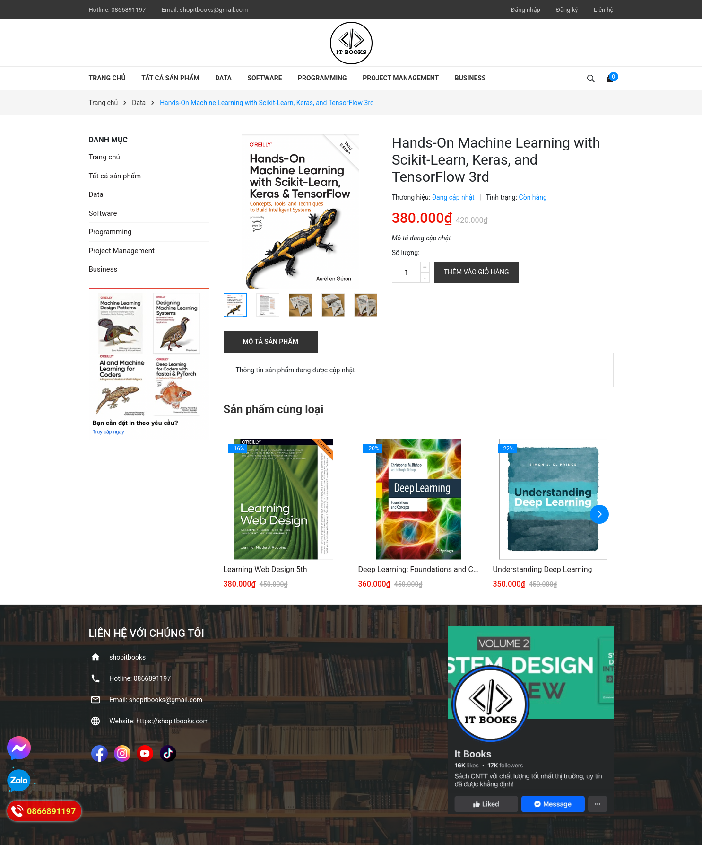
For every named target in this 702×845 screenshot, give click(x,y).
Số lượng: (406, 252)
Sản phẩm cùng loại (274, 409)
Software (265, 78)
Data (223, 78)
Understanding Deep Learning (542, 569)
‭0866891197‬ (129, 9)
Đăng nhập (525, 9)
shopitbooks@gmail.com (214, 9)
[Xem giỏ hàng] (610, 78)
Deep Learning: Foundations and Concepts (418, 569)
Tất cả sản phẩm (170, 78)
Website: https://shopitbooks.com (159, 721)
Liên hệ (604, 9)
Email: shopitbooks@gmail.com (155, 700)
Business (470, 78)
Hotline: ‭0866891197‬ (140, 678)
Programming (322, 78)
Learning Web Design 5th (265, 569)
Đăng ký (567, 9)
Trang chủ (107, 78)
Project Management (401, 78)
